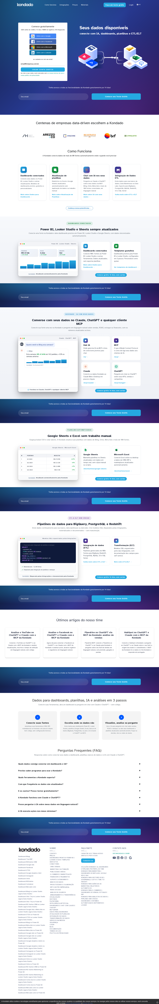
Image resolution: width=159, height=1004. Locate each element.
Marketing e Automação (59, 869)
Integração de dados (58, 916)
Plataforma (54, 901)
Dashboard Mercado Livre (27, 887)
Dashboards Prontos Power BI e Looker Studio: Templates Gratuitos (62, 860)
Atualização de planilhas (60, 914)
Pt (139, 5)
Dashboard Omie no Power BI (28, 964)
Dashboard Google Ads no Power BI (30, 933)
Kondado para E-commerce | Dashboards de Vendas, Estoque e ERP (94, 892)
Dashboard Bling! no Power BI (28, 922)
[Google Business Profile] (130, 858)
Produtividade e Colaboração (62, 885)
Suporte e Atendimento (59, 879)
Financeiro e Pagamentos (60, 877)
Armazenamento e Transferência (62, 895)
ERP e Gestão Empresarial (59, 887)
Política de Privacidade (59, 933)
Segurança (54, 922)
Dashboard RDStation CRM (27, 862)
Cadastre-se (88, 860)
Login (131, 5)
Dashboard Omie (24, 879)
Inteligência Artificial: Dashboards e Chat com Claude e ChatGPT (62, 905)
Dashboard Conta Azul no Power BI (30, 985)
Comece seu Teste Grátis (116, 96)
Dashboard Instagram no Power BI (30, 951)
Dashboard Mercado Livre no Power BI (31, 993)
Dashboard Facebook (25, 867)
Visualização (55, 897)
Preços (52, 855)
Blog (51, 927)
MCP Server (54, 910)
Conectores (54, 864)
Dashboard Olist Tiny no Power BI (30, 902)
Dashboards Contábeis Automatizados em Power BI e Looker (92, 903)
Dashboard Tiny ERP (25, 859)
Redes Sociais (55, 890)
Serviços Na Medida (57, 920)
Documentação (55, 929)
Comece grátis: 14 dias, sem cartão (111, 275)
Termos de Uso (55, 931)
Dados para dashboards (59, 912)
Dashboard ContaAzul (25, 884)
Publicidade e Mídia (57, 872)
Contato (53, 853)
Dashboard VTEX (24, 870)
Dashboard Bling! (24, 856)
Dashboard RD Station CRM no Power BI (32, 967)
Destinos (53, 899)
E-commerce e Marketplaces (61, 874)
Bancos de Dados (56, 882)
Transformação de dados (60, 918)
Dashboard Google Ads (26, 865)
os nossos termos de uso (55, 73)
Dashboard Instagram (25, 876)
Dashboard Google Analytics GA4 (29, 873)
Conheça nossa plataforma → (79, 208)
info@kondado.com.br (121, 853)
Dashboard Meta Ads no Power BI (30, 930)
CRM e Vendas (55, 867)
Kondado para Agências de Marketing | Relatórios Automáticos (91, 886)
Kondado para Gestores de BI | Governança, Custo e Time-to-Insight (93, 880)
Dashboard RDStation (25, 881)
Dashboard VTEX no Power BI (28, 915)
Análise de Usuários (58, 892)
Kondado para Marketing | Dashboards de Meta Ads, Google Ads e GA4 (93, 873)
